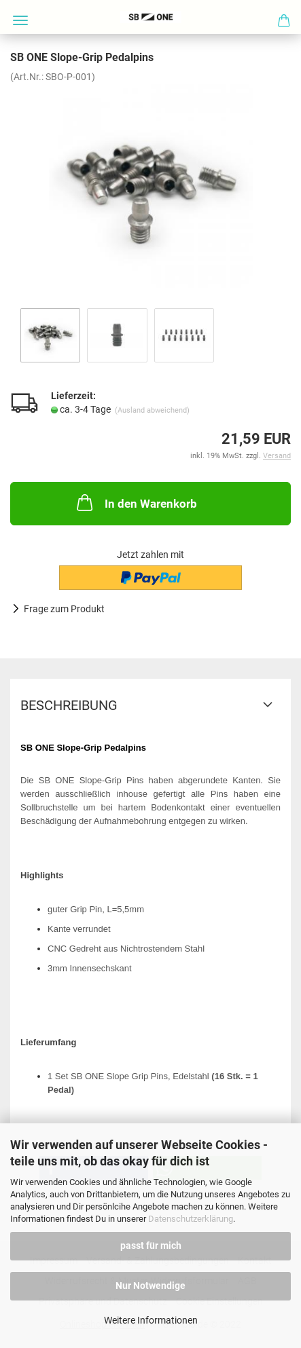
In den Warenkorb (135, 502)
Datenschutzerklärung (190, 1219)
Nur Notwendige (150, 1285)
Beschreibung (69, 705)
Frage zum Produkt (64, 608)
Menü (20, 20)
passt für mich (150, 1245)
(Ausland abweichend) (152, 410)
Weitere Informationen (151, 1320)
